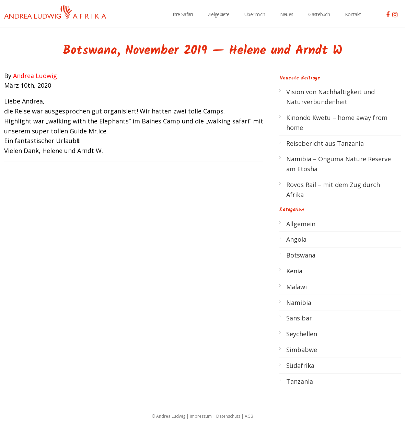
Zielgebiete (218, 14)
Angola (296, 239)
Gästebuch (319, 14)
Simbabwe (301, 350)
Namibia (298, 302)
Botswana (300, 255)
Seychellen (301, 334)
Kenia (294, 271)
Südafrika (300, 365)
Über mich (254, 14)
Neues (286, 14)
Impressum (201, 416)
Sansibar (299, 318)
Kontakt (353, 14)
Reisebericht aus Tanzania (325, 143)
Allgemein (300, 224)
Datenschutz (228, 416)
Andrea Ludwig (35, 76)
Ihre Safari (183, 14)
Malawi (296, 287)
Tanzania (299, 381)
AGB (249, 416)
